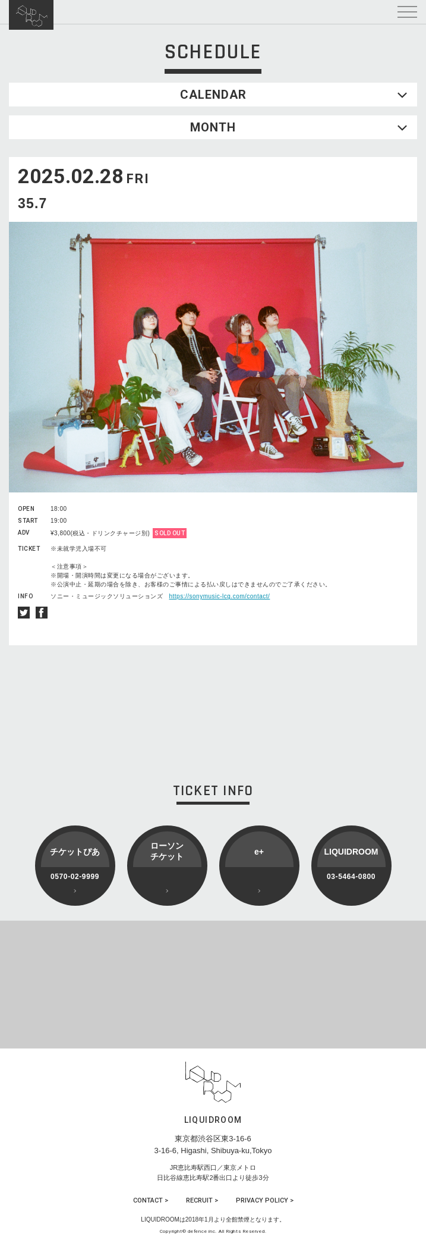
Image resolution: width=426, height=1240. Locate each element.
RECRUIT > (202, 1200)
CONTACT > (150, 1200)
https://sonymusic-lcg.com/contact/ (219, 596)
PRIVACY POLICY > (265, 1200)
